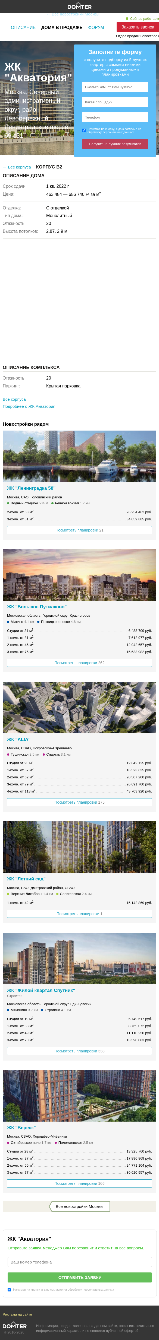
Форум (96, 27)
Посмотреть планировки (79, 530)
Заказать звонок (137, 27)
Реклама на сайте (17, 1314)
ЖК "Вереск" (21, 1127)
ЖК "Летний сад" (26, 878)
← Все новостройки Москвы (72, 14)
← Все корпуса (17, 167)
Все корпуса (14, 399)
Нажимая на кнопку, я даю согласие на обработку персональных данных (114, 130)
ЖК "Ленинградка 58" (31, 488)
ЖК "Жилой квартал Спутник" (41, 990)
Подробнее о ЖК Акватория (29, 406)
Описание (23, 27)
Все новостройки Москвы (79, 1206)
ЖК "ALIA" (18, 739)
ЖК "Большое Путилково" (37, 606)
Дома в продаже (61, 27)
